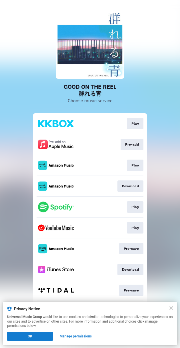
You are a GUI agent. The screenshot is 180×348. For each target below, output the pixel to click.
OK (30, 336)
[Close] (171, 308)
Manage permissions (76, 336)
